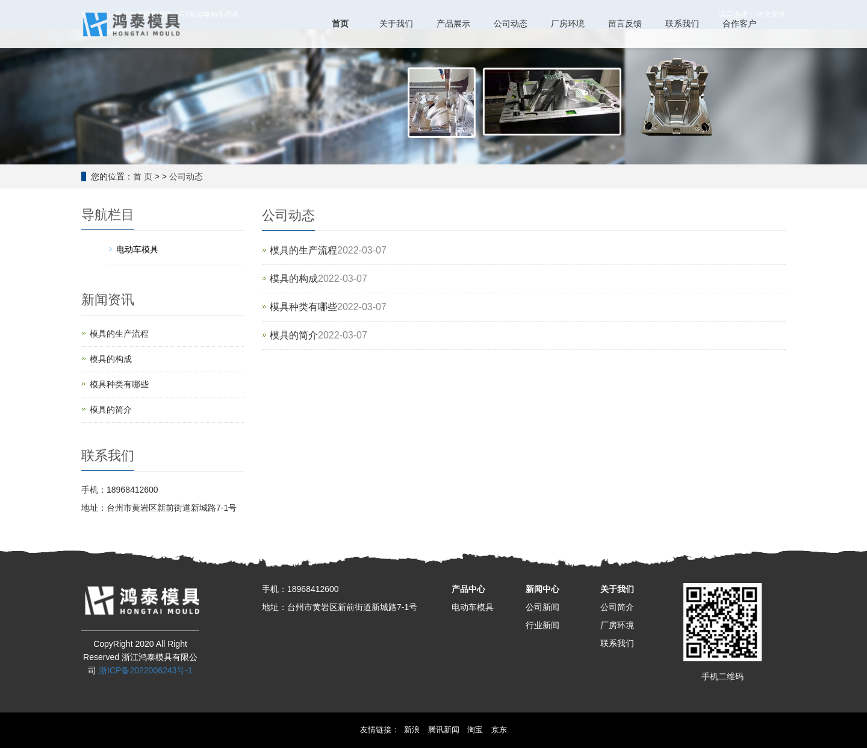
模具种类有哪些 (303, 307)
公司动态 (186, 176)
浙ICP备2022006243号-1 (146, 670)
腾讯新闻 (443, 729)
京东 (499, 729)
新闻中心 (542, 589)
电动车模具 (473, 607)
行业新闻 (542, 625)
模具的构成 (294, 278)
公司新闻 (542, 607)
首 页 (142, 176)
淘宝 (475, 729)
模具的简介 (294, 335)
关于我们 (617, 589)
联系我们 (617, 643)
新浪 (412, 729)
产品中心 (468, 589)
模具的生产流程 (303, 250)
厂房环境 (617, 625)
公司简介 (617, 607)
